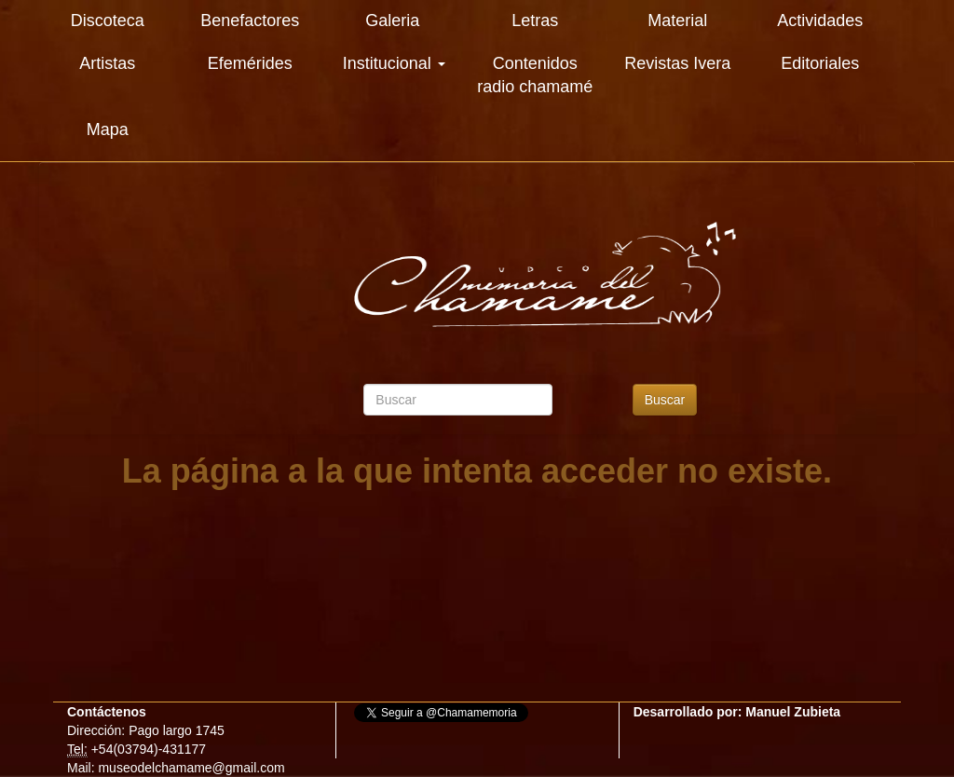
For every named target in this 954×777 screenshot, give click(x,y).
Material (677, 20)
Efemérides (250, 63)
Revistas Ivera (677, 63)
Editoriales (820, 63)
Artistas (107, 63)
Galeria (392, 20)
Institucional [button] (394, 63)
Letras (534, 20)
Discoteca (107, 20)
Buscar (665, 399)
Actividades (820, 20)
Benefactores (249, 20)
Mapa (108, 129)
